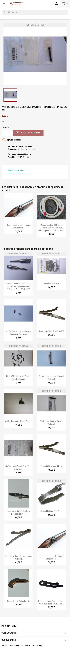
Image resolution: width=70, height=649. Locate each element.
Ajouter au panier (28, 133)
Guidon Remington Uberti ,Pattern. (18, 421)
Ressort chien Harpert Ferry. (51, 466)
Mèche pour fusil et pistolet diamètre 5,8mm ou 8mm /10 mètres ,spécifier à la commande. (51, 228)
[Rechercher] (35, 12)
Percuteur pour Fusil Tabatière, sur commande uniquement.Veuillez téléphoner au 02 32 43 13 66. (18, 286)
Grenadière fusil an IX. (51, 284)
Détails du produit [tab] (16, 170)
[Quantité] (5, 133)
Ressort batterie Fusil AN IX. (51, 511)
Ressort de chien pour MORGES (51, 331)
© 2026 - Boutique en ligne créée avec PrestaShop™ (23, 645)
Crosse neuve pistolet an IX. (18, 601)
